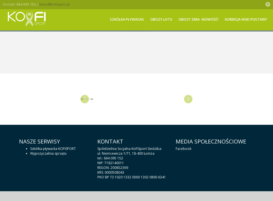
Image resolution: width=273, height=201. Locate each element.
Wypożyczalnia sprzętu (48, 153)
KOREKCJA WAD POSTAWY (246, 19)
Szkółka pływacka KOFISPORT (53, 148)
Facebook (183, 148)
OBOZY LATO (161, 19)
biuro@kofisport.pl (54, 4)
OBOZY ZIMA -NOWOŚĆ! (198, 19)
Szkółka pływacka (127, 19)
